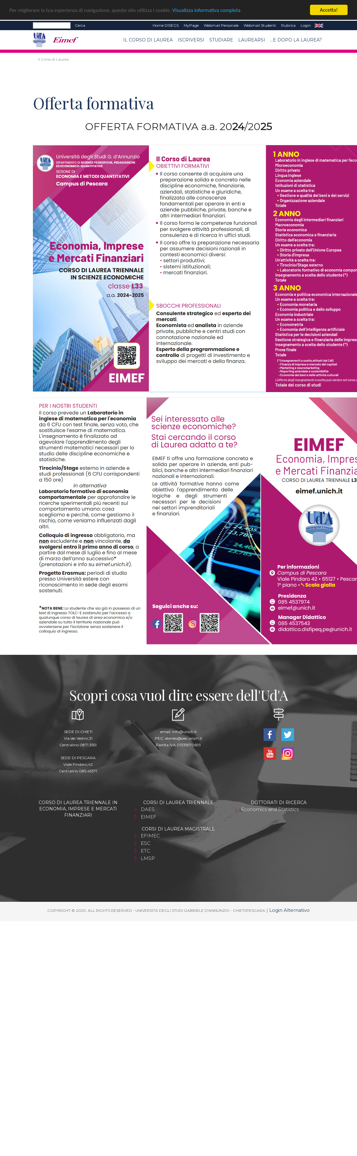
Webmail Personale (221, 25)
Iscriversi (191, 40)
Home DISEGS (166, 25)
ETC (145, 851)
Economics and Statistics (270, 809)
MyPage (191, 25)
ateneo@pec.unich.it (183, 738)
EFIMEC (150, 836)
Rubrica (288, 25)
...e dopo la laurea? (296, 40)
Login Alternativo (289, 910)
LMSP (148, 858)
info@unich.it (184, 731)
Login (306, 25)
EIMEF (148, 817)
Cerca (80, 25)
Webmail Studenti (260, 25)
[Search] (52, 25)
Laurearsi (251, 40)
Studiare (221, 40)
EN (318, 25)
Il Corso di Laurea (148, 40)
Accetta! (329, 10)
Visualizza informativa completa (206, 10)
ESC (145, 843)
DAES (148, 809)
